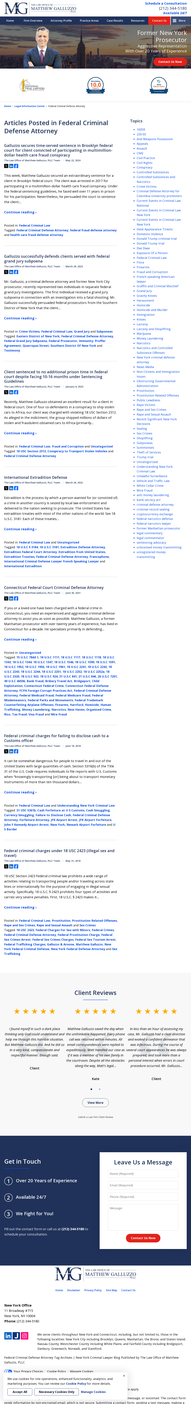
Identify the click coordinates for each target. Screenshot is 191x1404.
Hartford (76, 705)
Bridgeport (82, 681)
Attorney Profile (61, 20)
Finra (140, 262)
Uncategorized (102, 446)
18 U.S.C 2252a (93, 672)
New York (57, 825)
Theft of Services (149, 452)
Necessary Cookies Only (56, 1392)
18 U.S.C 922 (29, 676)
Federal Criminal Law (34, 225)
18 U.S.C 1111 (49, 657)
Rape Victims (146, 405)
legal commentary (150, 533)
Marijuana (144, 334)
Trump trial (145, 457)
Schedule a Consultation (166, 3)
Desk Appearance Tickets (155, 229)
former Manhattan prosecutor (158, 528)
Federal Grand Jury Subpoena (25, 341)
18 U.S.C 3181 (49, 547)
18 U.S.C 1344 (22, 662)
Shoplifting (145, 438)
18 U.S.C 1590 (84, 662)
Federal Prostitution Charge (79, 935)
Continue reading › (20, 212)
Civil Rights (144, 163)
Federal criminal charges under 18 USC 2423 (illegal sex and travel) (59, 853)
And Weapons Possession (155, 139)
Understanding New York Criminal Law (86, 805)
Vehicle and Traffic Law (153, 481)
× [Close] (124, 1376)
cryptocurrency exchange (155, 514)
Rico (7, 714)
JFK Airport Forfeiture (95, 820)
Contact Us (159, 20)
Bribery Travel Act (58, 681)
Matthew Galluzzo (89, 944)
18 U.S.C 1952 (13, 667)
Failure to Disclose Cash (53, 815)
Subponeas (104, 331)
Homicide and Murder (152, 310)
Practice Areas (89, 20)
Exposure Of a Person (152, 253)
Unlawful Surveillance (152, 476)
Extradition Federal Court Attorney (30, 552)
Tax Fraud (19, 714)
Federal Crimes (103, 930)
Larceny (142, 324)
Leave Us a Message (143, 1162)
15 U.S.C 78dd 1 (27, 657)
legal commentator (150, 538)
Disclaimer (73, 1290)
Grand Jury (82, 331)
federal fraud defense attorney (93, 230)
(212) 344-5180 (173, 8)
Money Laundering (36, 709)
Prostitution (61, 921)
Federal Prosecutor (63, 341)
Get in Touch (22, 1161)
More (182, 20)
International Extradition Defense (35, 477)
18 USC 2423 (25, 930)
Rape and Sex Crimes (19, 925)
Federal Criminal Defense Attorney (42, 230)
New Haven (76, 709)
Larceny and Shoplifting (154, 329)
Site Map (111, 1290)
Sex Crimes (87, 925)
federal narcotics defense (155, 519)
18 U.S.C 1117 (70, 657)
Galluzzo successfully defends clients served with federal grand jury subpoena (57, 258)
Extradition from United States (81, 552)
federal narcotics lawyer (154, 523)
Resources (137, 20)
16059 (141, 129)
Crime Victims (29, 331)
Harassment (145, 300)
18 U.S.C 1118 (91, 657)
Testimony (12, 350)
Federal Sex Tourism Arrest (95, 939)
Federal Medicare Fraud (72, 695)
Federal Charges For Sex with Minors (63, 930)
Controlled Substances (153, 172)
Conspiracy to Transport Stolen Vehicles (77, 451)
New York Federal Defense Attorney (78, 949)
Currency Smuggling (19, 815)
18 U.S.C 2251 (51, 672)
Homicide (92, 705)
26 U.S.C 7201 (107, 676)
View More (95, 1103)
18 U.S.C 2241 (76, 667)
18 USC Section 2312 (31, 451)
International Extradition (23, 566)
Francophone (99, 557)
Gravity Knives (147, 296)
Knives (141, 319)
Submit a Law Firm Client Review (95, 1117)
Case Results (115, 20)
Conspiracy (144, 167)
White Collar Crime (150, 486)
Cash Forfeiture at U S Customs (60, 810)
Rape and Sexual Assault (54, 925)
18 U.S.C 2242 (97, 667)
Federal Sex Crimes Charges (52, 939)
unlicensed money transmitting (159, 547)
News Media (145, 367)
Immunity (86, 341)
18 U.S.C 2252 (72, 672)
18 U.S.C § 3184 (27, 547)
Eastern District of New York (38, 336)
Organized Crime (98, 709)
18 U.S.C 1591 (105, 662)
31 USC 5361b (26, 810)
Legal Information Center (29, 106)
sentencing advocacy (151, 542)
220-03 (141, 134)
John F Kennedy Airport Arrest (26, 825)
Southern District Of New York (73, 346)
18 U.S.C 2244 (30, 672)
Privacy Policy (93, 1290)
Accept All (20, 1392)
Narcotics (58, 709)
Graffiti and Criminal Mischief (157, 286)
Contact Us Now (170, 62)
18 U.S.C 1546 (63, 662)
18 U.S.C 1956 (34, 667)
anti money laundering (153, 495)
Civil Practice (146, 158)
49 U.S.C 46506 (14, 681)
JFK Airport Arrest (64, 820)
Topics (136, 120)
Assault (142, 148)
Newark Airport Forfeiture (86, 825)
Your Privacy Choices (23, 1371)
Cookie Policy (56, 1371)
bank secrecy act (149, 500)
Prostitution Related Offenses (94, 921)
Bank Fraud (35, 681)
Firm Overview (33, 20)
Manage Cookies (81, 1371)
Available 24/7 (175, 13)
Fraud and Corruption (68, 446)
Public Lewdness (148, 400)
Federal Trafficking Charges (24, 944)
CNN (140, 153)
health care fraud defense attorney (36, 235)
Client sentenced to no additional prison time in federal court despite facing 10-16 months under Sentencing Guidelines (56, 377)
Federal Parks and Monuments (50, 700)
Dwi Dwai (143, 248)
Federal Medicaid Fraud (36, 695)
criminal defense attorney (155, 505)
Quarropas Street (36, 346)
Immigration (146, 315)
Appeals (142, 144)
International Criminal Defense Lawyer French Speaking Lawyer (51, 561)
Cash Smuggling (98, 810)
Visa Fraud (36, 714)
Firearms (61, 705)
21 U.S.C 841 (68, 676)
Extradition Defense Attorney (82, 547)
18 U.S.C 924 (49, 676)
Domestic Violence (150, 234)
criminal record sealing (153, 509)
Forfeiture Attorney (34, 820)
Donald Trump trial (150, 243)
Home (10, 20)
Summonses (145, 447)
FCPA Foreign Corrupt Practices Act (45, 691)
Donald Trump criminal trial (157, 239)
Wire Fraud (59, 714)
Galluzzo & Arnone (60, 944)
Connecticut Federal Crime (44, 686)
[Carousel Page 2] (100, 1089)
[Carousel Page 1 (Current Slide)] (91, 1089)
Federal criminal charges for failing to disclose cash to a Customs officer (56, 738)
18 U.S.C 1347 (42, 662)
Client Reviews (95, 992)
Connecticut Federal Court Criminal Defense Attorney (53, 587)
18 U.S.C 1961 (55, 667)
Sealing (142, 429)
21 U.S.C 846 (87, 676)
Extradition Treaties (19, 557)
